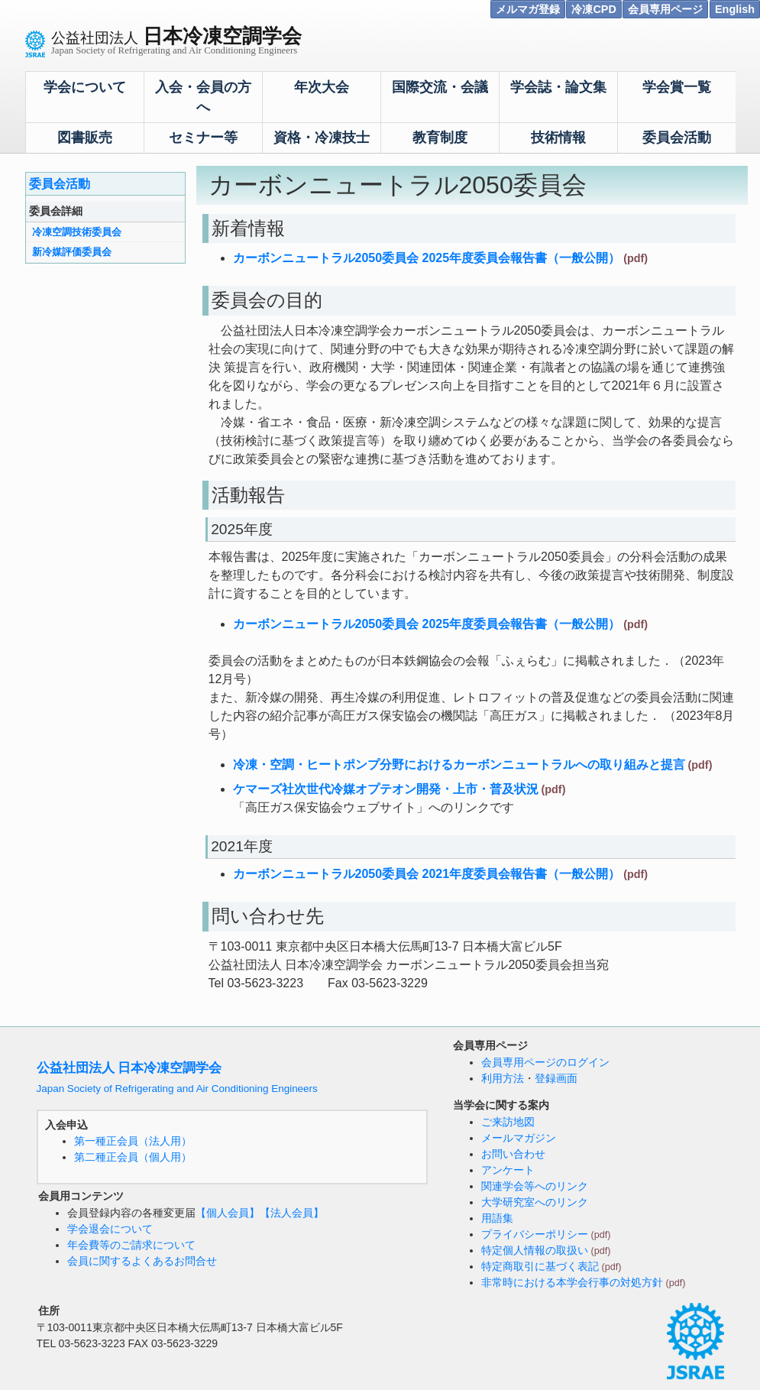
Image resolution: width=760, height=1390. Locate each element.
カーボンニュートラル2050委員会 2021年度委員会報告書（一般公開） (427, 873)
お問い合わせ (513, 1154)
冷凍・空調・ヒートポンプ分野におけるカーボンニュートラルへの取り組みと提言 (459, 764)
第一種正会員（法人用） (133, 1141)
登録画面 (556, 1078)
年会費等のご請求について (131, 1245)
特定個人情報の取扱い (534, 1250)
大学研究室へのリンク (534, 1202)
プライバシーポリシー (534, 1234)
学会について (85, 87)
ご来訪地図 (508, 1122)
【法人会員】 (292, 1213)
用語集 (497, 1218)
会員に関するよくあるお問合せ (142, 1261)
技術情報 (558, 137)
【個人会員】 (228, 1213)
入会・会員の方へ (203, 97)
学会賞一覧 (676, 87)
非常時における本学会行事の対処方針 (572, 1282)
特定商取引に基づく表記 (540, 1266)
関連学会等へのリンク (534, 1186)
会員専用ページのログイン (545, 1062)
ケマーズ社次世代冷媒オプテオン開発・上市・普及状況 (385, 788)
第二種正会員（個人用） (133, 1157)
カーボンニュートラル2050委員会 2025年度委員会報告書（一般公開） (427, 257)
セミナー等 (203, 137)
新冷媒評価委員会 (72, 252)
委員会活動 (676, 137)
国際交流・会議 (440, 87)
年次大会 (321, 87)
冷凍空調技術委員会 (76, 232)
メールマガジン (518, 1138)
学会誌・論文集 (558, 87)
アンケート (508, 1170)
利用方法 (502, 1078)
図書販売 (84, 137)
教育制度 (439, 137)
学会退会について (110, 1229)
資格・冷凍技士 (321, 137)
